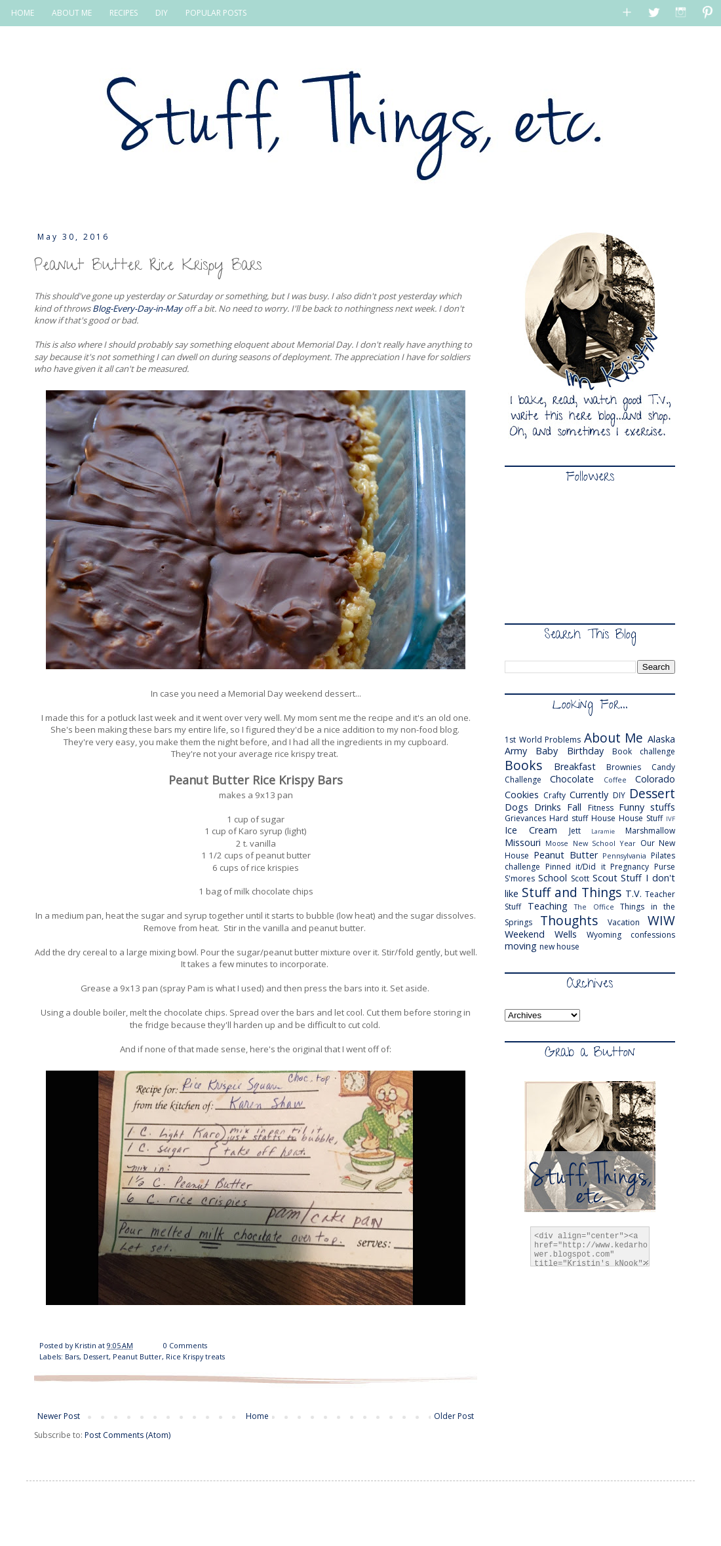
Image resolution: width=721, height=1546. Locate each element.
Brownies (623, 767)
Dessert (96, 1356)
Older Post (454, 1416)
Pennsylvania (624, 855)
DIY (161, 12)
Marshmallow (650, 830)
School (552, 878)
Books (523, 765)
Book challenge (643, 751)
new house (559, 946)
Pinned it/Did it (575, 866)
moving (521, 946)
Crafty (554, 795)
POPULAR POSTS (215, 12)
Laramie (603, 831)
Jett (575, 830)
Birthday (585, 751)
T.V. (633, 893)
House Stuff (641, 818)
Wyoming (604, 934)
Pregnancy (629, 866)
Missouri (523, 842)
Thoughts (569, 920)
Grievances (525, 818)
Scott (580, 878)
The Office (594, 906)
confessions (653, 934)
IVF (670, 819)
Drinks (547, 807)
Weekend (525, 934)
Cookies (522, 794)
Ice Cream (531, 830)
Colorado (655, 779)
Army (516, 751)
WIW (661, 920)
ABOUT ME (72, 12)
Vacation (624, 922)
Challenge (523, 779)
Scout (605, 878)
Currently (589, 794)
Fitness (601, 807)
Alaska (661, 739)
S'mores (520, 878)
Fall (574, 807)
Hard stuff (568, 818)
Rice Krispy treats (195, 1356)
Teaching (548, 906)
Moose (556, 843)
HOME (22, 12)
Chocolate (572, 779)
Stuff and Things (571, 892)
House (603, 818)
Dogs (516, 807)
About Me (614, 737)
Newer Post (58, 1416)
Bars (72, 1356)
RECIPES (123, 12)
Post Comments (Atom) (127, 1435)
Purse (664, 866)
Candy (663, 767)
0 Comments (185, 1345)
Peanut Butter (137, 1356)
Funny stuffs (647, 807)
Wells (566, 934)
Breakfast (575, 766)
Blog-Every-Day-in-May (138, 308)
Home (257, 1416)
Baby (547, 751)
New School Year (604, 843)
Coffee (615, 779)
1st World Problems (543, 739)
